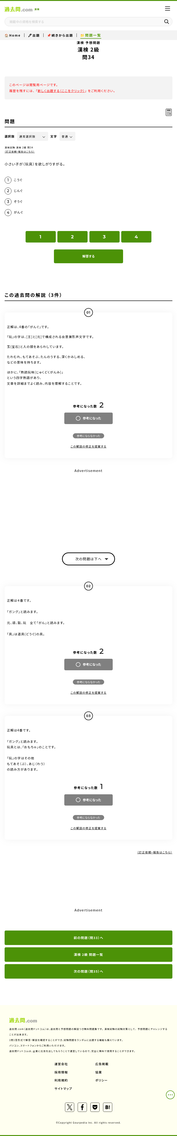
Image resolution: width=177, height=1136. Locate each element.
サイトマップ (63, 1088)
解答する (88, 256)
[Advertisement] (88, 506)
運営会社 (61, 1064)
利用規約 (61, 1080)
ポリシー (101, 1080)
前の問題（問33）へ (88, 937)
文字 (53, 136)
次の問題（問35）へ (88, 971)
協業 (98, 1072)
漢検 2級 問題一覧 (88, 954)
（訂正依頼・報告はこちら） (20, 151)
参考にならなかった (88, 436)
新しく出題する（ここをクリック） (61, 90)
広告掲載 (102, 1064)
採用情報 (61, 1072)
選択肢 (10, 136)
